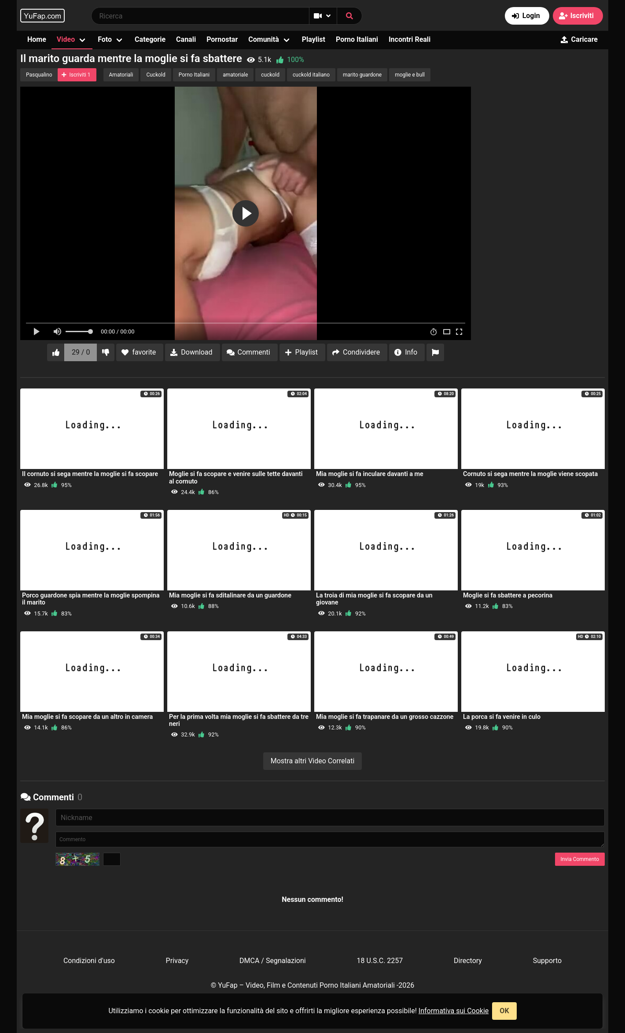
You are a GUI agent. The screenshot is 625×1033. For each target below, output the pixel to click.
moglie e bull (410, 75)
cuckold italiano (311, 75)
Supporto (547, 960)
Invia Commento (580, 859)
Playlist (313, 39)
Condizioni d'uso (89, 960)
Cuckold (155, 75)
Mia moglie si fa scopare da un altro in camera (87, 717)
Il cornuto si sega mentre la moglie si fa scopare (90, 474)
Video (66, 39)
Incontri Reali (409, 39)
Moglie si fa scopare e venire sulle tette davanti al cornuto (235, 477)
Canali (186, 39)
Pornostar (222, 39)
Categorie (150, 39)
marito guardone (362, 75)
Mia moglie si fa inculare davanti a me (369, 474)
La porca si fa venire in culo (501, 717)
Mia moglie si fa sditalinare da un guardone (230, 595)
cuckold (270, 75)
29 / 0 (81, 352)
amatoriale (235, 75)
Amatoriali (121, 75)
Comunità (263, 39)
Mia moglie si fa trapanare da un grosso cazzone (384, 717)
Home (36, 39)
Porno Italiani (357, 39)
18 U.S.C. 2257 (380, 960)
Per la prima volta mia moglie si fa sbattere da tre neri (239, 720)
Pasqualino (39, 75)
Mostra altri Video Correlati (313, 761)
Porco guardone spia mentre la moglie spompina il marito (91, 599)
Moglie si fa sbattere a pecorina (507, 595)
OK (504, 1011)
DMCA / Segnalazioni (272, 960)
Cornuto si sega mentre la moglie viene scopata (530, 474)
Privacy (177, 960)
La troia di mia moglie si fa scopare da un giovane (374, 599)
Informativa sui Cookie (454, 1011)
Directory (468, 960)
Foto (105, 39)
